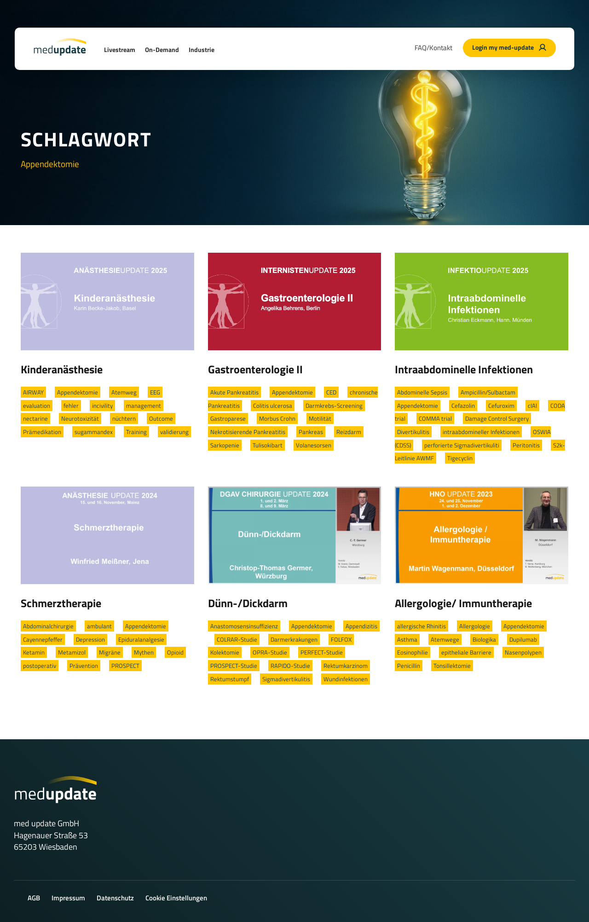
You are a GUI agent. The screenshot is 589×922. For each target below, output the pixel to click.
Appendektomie (77, 392)
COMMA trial (435, 418)
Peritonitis (526, 445)
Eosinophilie (412, 652)
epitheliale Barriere (466, 652)
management (143, 405)
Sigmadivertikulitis (286, 679)
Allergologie (474, 626)
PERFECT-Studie (321, 652)
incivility (102, 405)
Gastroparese (228, 418)
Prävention (83, 665)
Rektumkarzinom (345, 665)
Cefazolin (463, 405)
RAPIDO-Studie (290, 665)
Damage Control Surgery (497, 418)
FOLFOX (341, 639)
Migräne (110, 652)
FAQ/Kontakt (433, 47)
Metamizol (72, 652)
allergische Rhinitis (421, 626)
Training (136, 431)
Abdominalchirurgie (48, 626)
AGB (34, 898)
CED (331, 392)
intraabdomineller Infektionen (481, 431)
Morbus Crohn (277, 418)
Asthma (407, 639)
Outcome (161, 418)
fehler (71, 405)
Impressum (68, 898)
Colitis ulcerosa (272, 405)
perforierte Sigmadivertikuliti (461, 445)
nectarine (35, 418)
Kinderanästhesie (62, 369)
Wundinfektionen (345, 679)
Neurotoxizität (80, 418)
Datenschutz (115, 898)
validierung (174, 431)
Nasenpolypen (523, 652)
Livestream (119, 49)
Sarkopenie (224, 445)
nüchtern (124, 418)
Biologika (484, 639)
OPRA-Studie (270, 652)
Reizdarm (348, 431)
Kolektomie (224, 652)
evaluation (36, 405)
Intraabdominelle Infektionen (464, 369)
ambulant (99, 626)
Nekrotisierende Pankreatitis (247, 431)
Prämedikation (42, 431)
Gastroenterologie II (255, 369)
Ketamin (34, 652)
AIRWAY (33, 392)
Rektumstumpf (229, 679)
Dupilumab (523, 639)
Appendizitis (361, 626)
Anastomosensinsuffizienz (244, 626)
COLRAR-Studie (237, 639)
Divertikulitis (413, 431)
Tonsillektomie (452, 665)
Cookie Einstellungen (176, 898)
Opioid (175, 652)
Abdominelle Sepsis (422, 392)
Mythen (144, 652)
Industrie (201, 49)
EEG (155, 392)
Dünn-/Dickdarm (248, 603)
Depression (90, 639)
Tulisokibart (268, 445)
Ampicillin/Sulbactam (488, 392)
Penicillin (408, 665)
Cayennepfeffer (43, 639)
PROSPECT (125, 665)
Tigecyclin (460, 458)
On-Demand (162, 49)
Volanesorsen (313, 445)
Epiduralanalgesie (141, 639)
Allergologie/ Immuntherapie (463, 603)
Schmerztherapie (61, 603)
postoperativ (39, 665)
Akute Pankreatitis (234, 392)
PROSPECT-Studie (233, 665)
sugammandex (94, 431)
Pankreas (311, 431)
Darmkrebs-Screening (334, 405)
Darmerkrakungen (294, 639)
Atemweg (124, 392)
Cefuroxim (501, 405)
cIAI (532, 405)
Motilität (320, 418)
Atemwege (445, 639)
